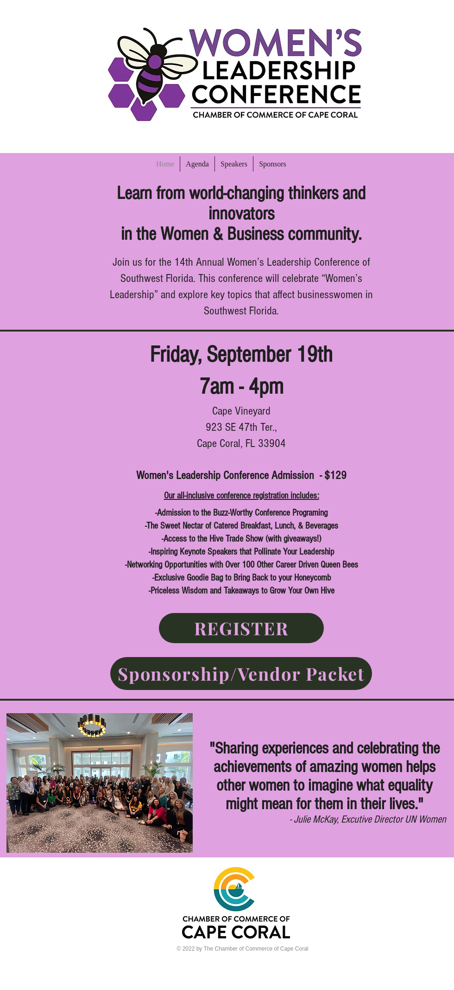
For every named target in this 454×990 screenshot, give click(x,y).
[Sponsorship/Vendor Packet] (241, 673)
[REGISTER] (241, 628)
